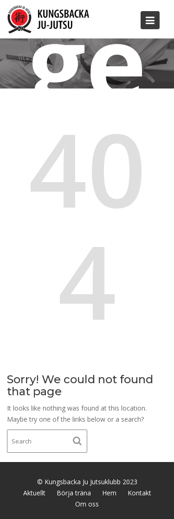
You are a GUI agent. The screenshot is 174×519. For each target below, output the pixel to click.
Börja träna (74, 492)
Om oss (87, 504)
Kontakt (139, 492)
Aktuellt (34, 492)
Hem (109, 492)
